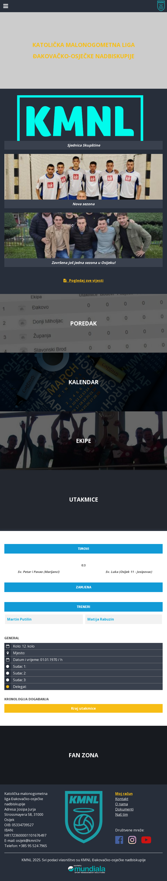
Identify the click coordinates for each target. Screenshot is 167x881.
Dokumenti (124, 809)
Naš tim (121, 814)
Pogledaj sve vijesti (83, 280)
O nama (121, 804)
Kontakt (121, 798)
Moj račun (124, 793)
